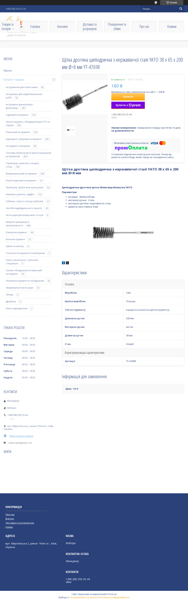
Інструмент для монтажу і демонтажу (19, 106)
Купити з (128, 105)
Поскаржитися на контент (84, 597)
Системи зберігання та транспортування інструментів (28, 154)
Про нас (144, 26)
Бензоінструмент (15, 239)
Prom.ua (112, 594)
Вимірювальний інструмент (21, 173)
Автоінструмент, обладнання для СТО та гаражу (28, 123)
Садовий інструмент (17, 114)
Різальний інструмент (18, 132)
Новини (171, 26)
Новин (9, 527)
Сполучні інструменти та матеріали (25, 253)
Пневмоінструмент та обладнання (25, 280)
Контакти (62, 26)
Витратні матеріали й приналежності (17, 223)
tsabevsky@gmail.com (20, 442)
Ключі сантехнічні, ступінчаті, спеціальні (22, 261)
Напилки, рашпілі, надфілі (20, 194)
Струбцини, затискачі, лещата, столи (22, 165)
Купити (128, 96)
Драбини (11, 301)
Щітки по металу (15, 246)
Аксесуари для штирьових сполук (24, 215)
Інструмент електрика (18, 146)
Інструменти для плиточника (22, 87)
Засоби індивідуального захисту (24, 208)
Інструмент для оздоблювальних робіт (24, 95)
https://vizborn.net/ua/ (21, 435)
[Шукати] (180, 8)
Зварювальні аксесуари (19, 287)
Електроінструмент (16, 232)
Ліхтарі (9, 294)
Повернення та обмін (117, 26)
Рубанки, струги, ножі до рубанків (24, 201)
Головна (35, 26)
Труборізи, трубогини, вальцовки (25, 187)
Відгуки (8, 70)
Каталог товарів (14, 79)
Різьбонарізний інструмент (21, 180)
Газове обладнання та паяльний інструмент (24, 272)
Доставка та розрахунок (90, 26)
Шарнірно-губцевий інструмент (24, 139)
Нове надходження (16, 308)
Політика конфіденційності (114, 597)
